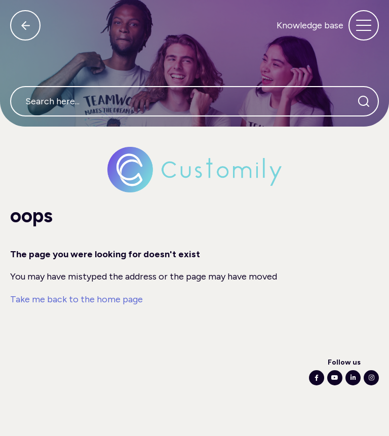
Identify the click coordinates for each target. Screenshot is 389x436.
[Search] (363, 101)
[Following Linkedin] (353, 377)
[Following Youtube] (334, 377)
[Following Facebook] (316, 377)
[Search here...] (194, 101)
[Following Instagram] (371, 377)
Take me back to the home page (76, 299)
